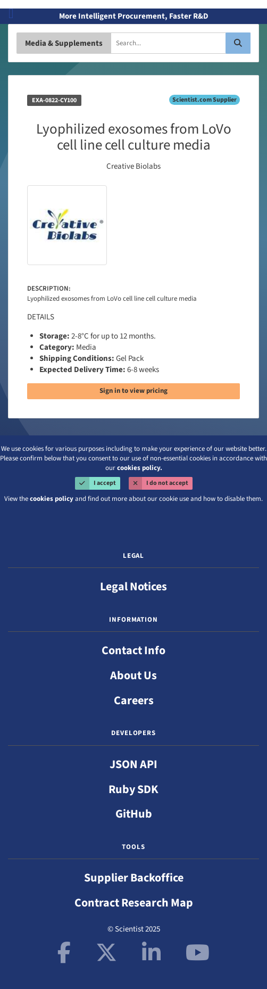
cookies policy (51, 499)
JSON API (133, 764)
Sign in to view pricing (133, 390)
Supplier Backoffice (133, 877)
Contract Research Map (133, 902)
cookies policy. (139, 468)
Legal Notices (133, 586)
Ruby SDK (133, 789)
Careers (134, 700)
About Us (133, 675)
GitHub (133, 813)
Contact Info (133, 650)
